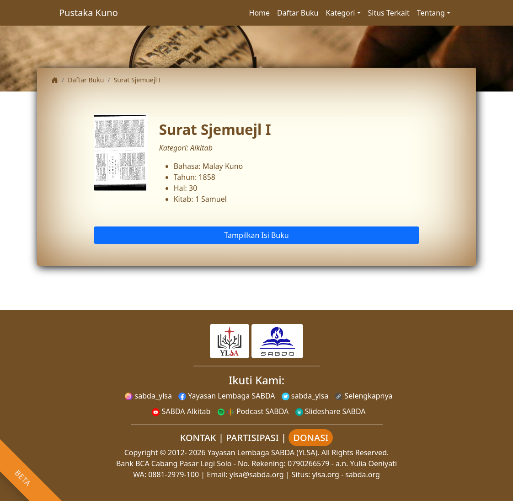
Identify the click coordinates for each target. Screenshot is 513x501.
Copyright (141, 452)
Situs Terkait (389, 13)
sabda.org (362, 474)
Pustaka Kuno (88, 12)
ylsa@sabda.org (257, 474)
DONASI (310, 437)
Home (259, 13)
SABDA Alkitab (181, 411)
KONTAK (198, 437)
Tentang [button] (431, 13)
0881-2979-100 (173, 474)
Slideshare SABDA (330, 411)
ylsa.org (325, 474)
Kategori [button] (340, 13)
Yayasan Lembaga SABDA (226, 396)
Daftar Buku (297, 13)
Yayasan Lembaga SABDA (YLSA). (264, 452)
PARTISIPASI (252, 437)
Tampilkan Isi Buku (256, 235)
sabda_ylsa (148, 396)
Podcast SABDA (253, 411)
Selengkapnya (363, 396)
